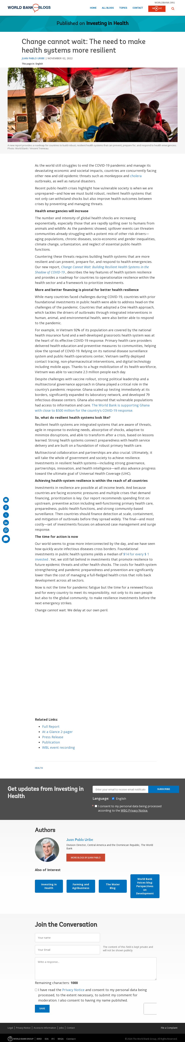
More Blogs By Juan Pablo (86, 857)
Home (93, 8)
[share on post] (6, 515)
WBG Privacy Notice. (134, 810)
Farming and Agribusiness (80, 886)
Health (39, 767)
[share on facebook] (6, 507)
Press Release (52, 737)
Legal (10, 1027)
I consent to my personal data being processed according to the (129, 808)
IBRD (39, 1038)
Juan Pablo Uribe (33, 58)
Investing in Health (107, 23)
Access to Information (45, 1027)
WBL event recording (58, 747)
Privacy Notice (73, 990)
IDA (46, 1038)
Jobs (61, 1027)
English (39, 63)
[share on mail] (6, 500)
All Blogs (108, 8)
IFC (53, 1038)
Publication (51, 742)
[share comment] (6, 539)
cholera (136, 176)
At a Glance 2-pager (57, 732)
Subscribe (163, 789)
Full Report (50, 726)
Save (42, 1008)
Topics (123, 8)
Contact (138, 8)
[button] (172, 8)
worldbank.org (165, 2)
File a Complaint (169, 1027)
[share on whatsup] (6, 530)
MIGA (60, 1038)
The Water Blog (113, 886)
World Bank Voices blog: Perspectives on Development (145, 886)
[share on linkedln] (6, 523)
